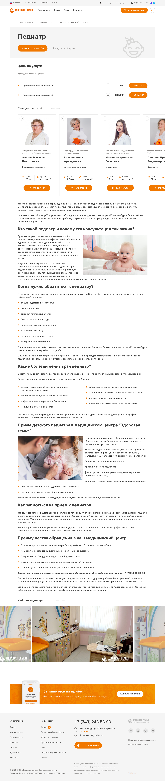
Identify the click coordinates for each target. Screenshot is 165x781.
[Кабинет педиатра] (82, 634)
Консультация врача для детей (67, 22)
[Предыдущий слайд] (52, 108)
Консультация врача (44, 22)
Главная (21, 22)
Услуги (30, 22)
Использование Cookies (138, 744)
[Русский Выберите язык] (17, 2)
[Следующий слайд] (58, 108)
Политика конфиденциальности (141, 740)
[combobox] (82, 75)
